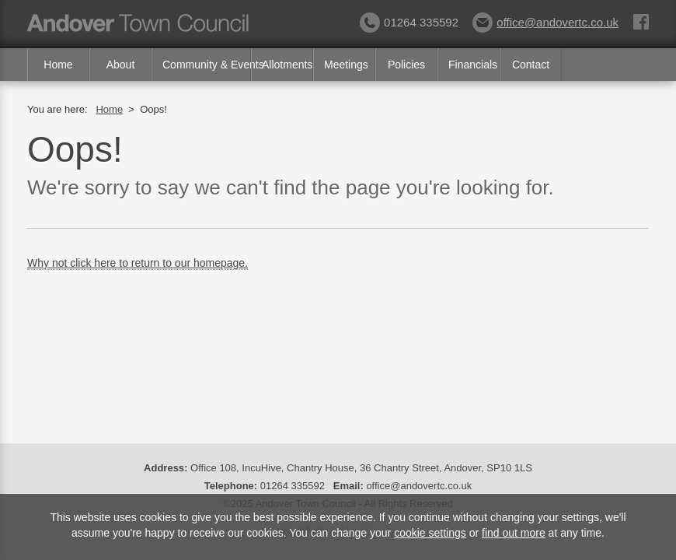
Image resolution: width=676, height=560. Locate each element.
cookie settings (430, 533)
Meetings (346, 64)
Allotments (287, 64)
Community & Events (206, 64)
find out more (513, 533)
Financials (472, 64)
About (120, 64)
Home (58, 64)
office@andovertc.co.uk (545, 22)
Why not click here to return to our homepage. (137, 263)
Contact (530, 64)
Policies (406, 64)
